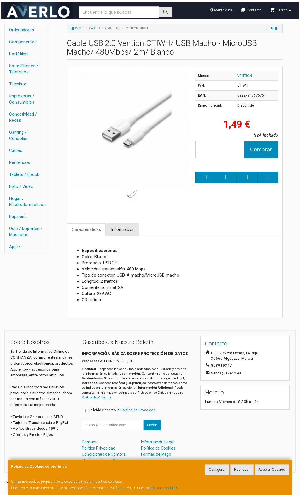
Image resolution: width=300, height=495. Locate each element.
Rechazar (242, 469)
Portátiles (18, 53)
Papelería (18, 216)
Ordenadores (21, 29)
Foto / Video (21, 186)
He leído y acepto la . (122, 410)
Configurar (217, 469)
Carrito (280, 10)
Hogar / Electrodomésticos (27, 201)
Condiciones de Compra (104, 454)
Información (123, 229)
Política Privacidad (98, 448)
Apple (14, 246)
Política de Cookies (164, 488)
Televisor (17, 84)
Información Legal (157, 442)
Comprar (261, 149)
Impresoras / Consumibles (21, 99)
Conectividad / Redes (23, 117)
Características (86, 229)
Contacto (251, 10)
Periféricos (19, 162)
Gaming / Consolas (18, 135)
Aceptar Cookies (271, 469)
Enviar (152, 425)
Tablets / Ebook (24, 174)
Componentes (23, 41)
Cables (15, 150)
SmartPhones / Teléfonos (23, 69)
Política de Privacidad (97, 397)
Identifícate (220, 10)
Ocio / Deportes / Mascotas (25, 231)
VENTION (244, 76)
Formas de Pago (156, 454)
